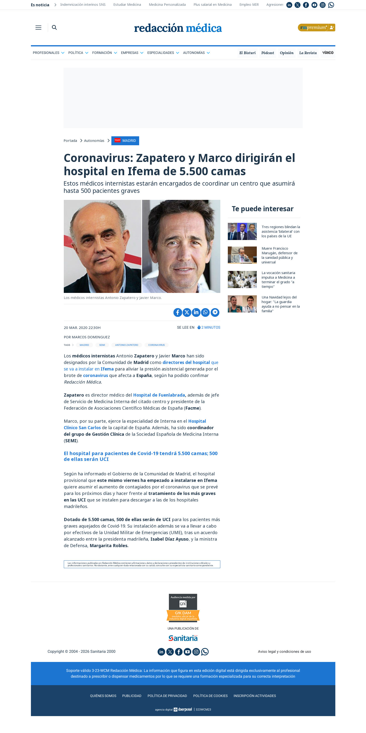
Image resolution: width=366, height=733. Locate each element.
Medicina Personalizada (167, 4)
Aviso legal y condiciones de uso (284, 668)
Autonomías (196, 53)
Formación (104, 53)
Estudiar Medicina (127, 4)
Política (78, 53)
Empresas (132, 53)
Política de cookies (212, 712)
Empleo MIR (249, 4)
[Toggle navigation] (38, 27)
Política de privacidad (165, 712)
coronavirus (110, 392)
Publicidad (127, 712)
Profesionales (49, 53)
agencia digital (163, 726)
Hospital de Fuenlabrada (159, 411)
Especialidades (163, 53)
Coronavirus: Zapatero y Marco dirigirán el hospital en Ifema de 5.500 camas (179, 172)
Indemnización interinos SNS (83, 4)
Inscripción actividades (260, 712)
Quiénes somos (97, 712)
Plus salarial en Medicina (213, 4)
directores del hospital (187, 379)
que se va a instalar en (95, 385)
